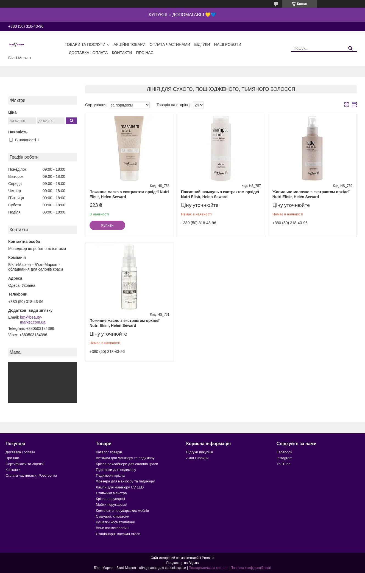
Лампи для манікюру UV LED (120, 487)
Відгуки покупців (199, 452)
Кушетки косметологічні (115, 522)
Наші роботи (227, 44)
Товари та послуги (85, 44)
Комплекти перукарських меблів (122, 511)
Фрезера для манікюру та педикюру (125, 481)
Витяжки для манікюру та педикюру (125, 458)
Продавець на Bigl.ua (182, 563)
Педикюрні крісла (110, 475)
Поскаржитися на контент (208, 568)
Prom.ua (208, 558)
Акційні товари (130, 44)
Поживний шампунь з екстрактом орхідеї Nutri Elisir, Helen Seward (220, 194)
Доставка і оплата (88, 52)
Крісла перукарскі (110, 499)
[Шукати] (350, 48)
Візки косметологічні (112, 528)
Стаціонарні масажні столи (118, 534)
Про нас (145, 52)
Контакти (122, 52)
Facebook (284, 452)
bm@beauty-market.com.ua (33, 319)
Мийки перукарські (111, 504)
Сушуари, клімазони (112, 516)
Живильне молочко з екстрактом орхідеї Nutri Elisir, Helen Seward (311, 194)
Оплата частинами (170, 44)
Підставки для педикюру (116, 470)
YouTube (284, 464)
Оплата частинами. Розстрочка (31, 475)
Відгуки (202, 44)
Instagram (284, 458)
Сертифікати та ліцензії (24, 464)
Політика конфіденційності (250, 568)
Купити (107, 225)
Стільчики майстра (111, 493)
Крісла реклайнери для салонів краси (127, 464)
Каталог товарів (109, 452)
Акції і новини (197, 458)
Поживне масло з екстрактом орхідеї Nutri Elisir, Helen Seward (125, 323)
